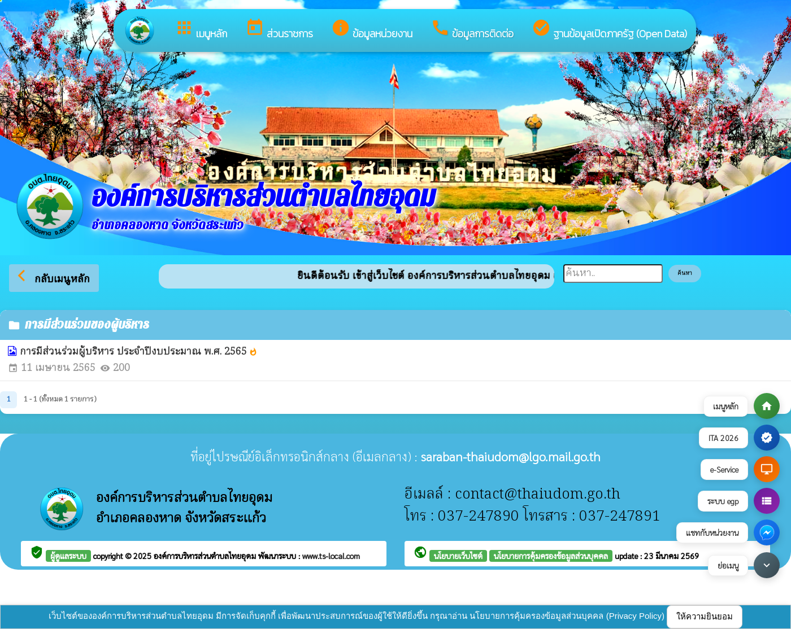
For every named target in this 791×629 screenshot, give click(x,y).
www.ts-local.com (331, 556)
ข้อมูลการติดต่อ (472, 29)
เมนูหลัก (201, 29)
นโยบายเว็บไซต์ (458, 556)
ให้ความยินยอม (704, 616)
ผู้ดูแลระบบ (68, 556)
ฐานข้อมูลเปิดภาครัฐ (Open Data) (609, 29)
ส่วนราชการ (279, 29)
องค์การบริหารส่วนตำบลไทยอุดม (206, 556)
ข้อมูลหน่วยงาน (371, 29)
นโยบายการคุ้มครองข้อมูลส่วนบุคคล (551, 556)
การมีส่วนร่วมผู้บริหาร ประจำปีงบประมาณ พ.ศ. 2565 (139, 352)
